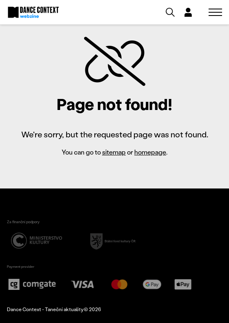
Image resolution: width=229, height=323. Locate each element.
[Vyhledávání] (170, 12)
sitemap (114, 152)
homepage (150, 152)
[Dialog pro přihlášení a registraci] (188, 12)
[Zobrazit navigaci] (215, 12)
